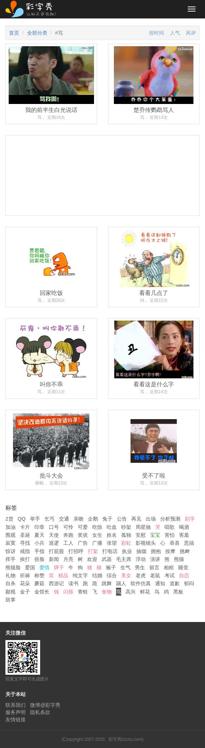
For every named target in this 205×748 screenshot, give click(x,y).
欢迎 (92, 559)
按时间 (156, 33)
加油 (10, 527)
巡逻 (54, 543)
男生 (140, 567)
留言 (154, 567)
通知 (160, 583)
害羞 (184, 535)
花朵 (25, 583)
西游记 (56, 583)
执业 (127, 551)
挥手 (10, 559)
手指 (39, 551)
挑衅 (185, 551)
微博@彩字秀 (45, 705)
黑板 (178, 592)
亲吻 (78, 519)
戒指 (25, 551)
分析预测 (170, 519)
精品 (63, 575)
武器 (107, 559)
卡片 (25, 527)
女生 (97, 535)
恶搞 (189, 543)
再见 (136, 519)
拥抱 (156, 551)
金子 (25, 592)
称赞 (39, 575)
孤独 (126, 535)
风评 (191, 33)
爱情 (44, 567)
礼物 (10, 575)
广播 (97, 543)
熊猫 (179, 559)
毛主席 (123, 559)
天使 (54, 535)
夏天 (39, 535)
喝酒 (184, 527)
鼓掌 (10, 600)
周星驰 (143, 527)
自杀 (10, 583)
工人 (68, 543)
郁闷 (189, 583)
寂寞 (10, 543)
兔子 (107, 519)
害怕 (170, 535)
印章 (39, 527)
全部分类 (37, 33)
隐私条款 (40, 712)
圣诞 (25, 535)
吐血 (112, 527)
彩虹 (126, 543)
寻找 (25, 543)
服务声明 (15, 712)
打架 (93, 551)
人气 (175, 33)
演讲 (155, 559)
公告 (122, 519)
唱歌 (170, 527)
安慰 (141, 535)
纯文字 (80, 575)
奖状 (83, 535)
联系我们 (15, 705)
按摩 (170, 551)
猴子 (111, 567)
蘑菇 (39, 583)
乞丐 (49, 519)
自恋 (184, 575)
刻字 (190, 519)
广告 (83, 543)
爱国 (30, 567)
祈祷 (25, 575)
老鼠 (155, 575)
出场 (151, 519)
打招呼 (76, 551)
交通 (64, 519)
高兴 (130, 592)
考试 (170, 575)
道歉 (175, 583)
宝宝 (155, 535)
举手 (35, 519)
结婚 (97, 575)
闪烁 (68, 592)
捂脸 (39, 559)
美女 (126, 575)
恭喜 (175, 543)
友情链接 (15, 719)
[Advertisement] (102, 202)
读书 (73, 583)
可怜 (68, 527)
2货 (9, 519)
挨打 (25, 559)
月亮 (68, 559)
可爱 (83, 527)
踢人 (121, 583)
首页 (14, 33)
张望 (112, 543)
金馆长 (42, 592)
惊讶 (10, 551)
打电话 (110, 551)
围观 (10, 535)
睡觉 (183, 567)
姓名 (112, 535)
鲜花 (145, 592)
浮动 (141, 559)
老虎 (141, 575)
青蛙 (83, 592)
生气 (125, 567)
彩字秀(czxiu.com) (126, 739)
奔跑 (68, 535)
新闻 (54, 559)
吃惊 (97, 527)
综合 (112, 575)
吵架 (126, 527)
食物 (107, 592)
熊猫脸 (13, 567)
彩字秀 (33, 9)
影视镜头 (146, 543)
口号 (54, 527)
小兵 (39, 543)
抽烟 (141, 551)
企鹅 (93, 519)
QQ (22, 519)
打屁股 (56, 551)
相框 (169, 567)
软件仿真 (141, 583)
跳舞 (107, 583)
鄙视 (10, 592)
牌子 (59, 567)
